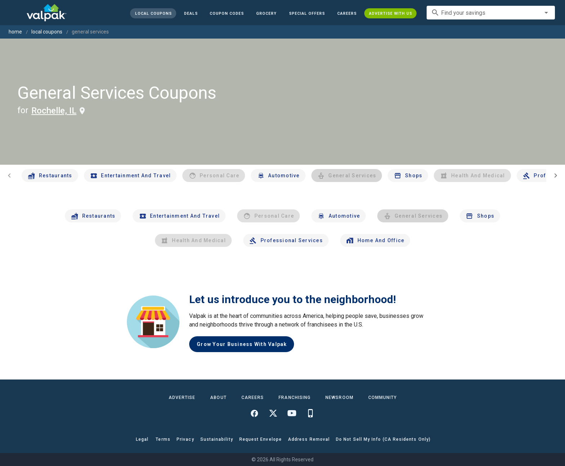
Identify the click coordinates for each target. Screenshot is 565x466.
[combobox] (491, 12)
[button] (307, 13)
